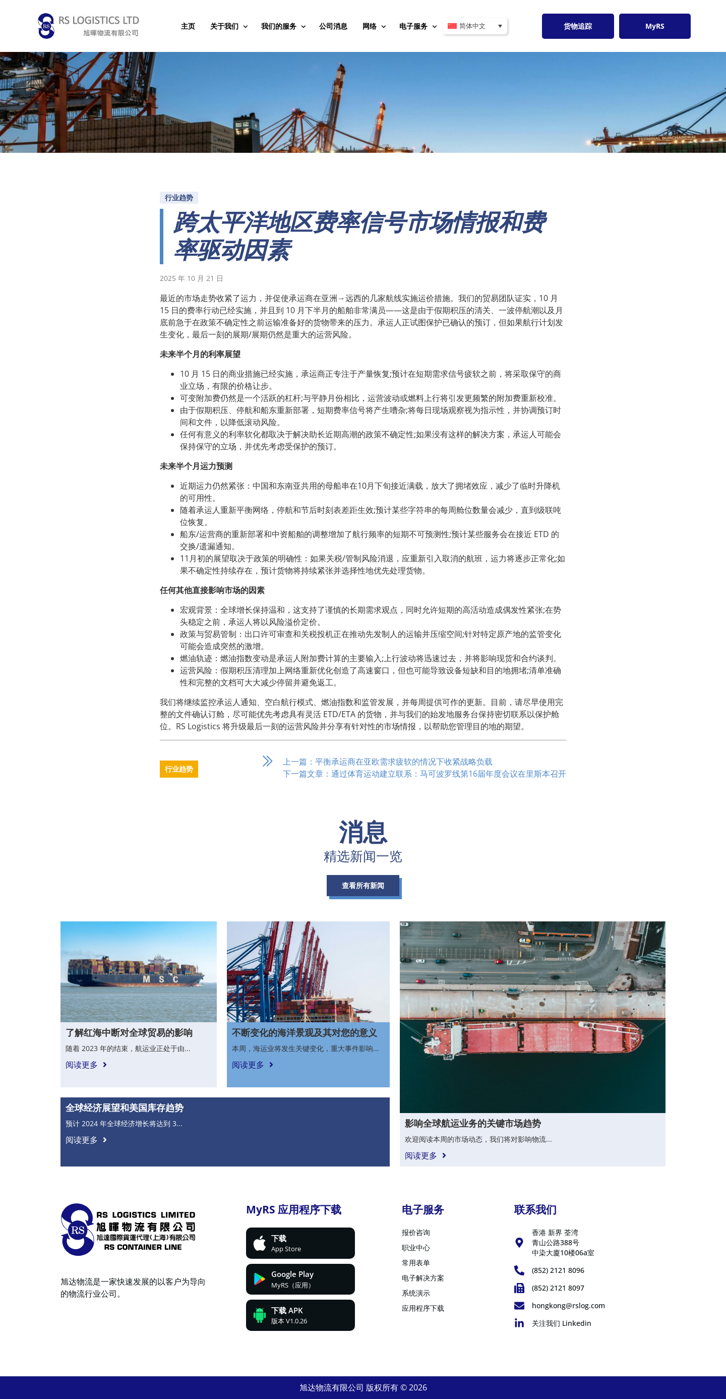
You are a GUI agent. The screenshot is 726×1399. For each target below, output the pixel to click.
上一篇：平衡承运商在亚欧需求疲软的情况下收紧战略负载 (388, 761)
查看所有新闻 (363, 885)
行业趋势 (179, 197)
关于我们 (229, 26)
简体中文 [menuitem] (472, 26)
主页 (188, 26)
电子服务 (418, 26)
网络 (374, 26)
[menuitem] (475, 26)
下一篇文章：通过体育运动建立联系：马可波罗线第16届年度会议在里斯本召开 (424, 773)
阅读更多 (82, 1064)
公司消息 (333, 26)
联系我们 (535, 1209)
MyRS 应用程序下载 (293, 1209)
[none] (475, 26)
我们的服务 (283, 26)
